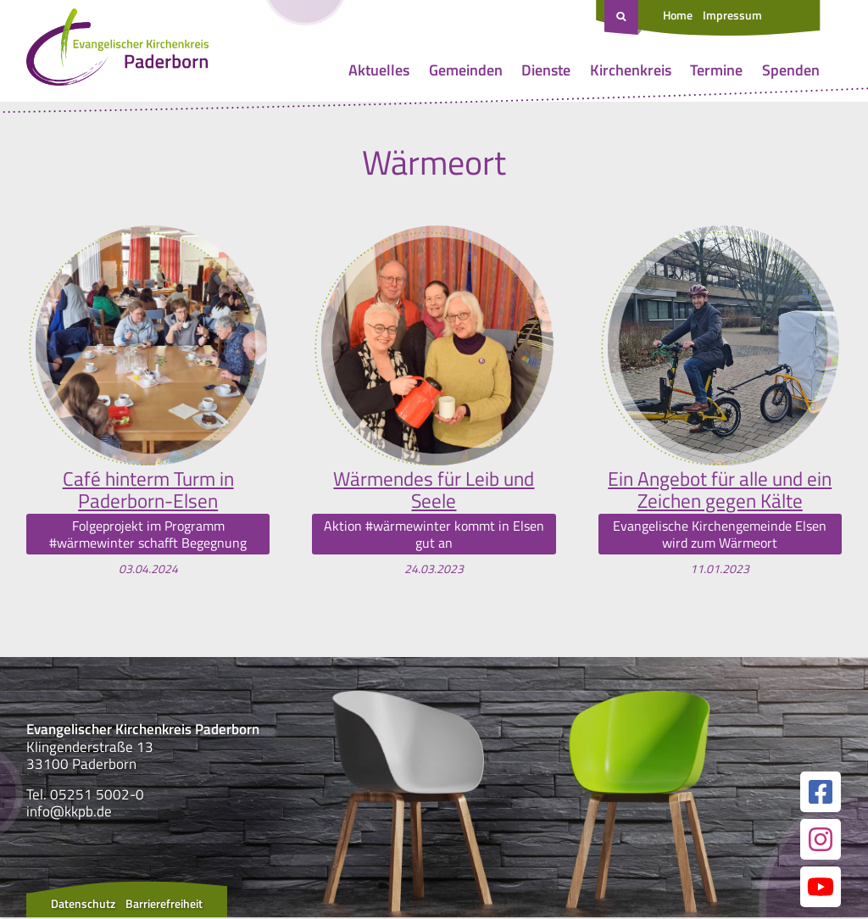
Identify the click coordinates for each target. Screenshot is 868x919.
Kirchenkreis (630, 69)
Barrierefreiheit (164, 905)
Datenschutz (83, 905)
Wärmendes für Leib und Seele (433, 490)
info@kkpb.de (69, 812)
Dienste (545, 69)
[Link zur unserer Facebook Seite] (820, 793)
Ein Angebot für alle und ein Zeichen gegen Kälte (720, 490)
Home (678, 15)
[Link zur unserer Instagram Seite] (820, 841)
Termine (716, 69)
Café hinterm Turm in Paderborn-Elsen (147, 490)
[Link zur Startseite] (117, 50)
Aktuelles (378, 69)
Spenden (791, 69)
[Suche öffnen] (623, 18)
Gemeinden (466, 69)
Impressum (732, 15)
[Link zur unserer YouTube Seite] (820, 888)
